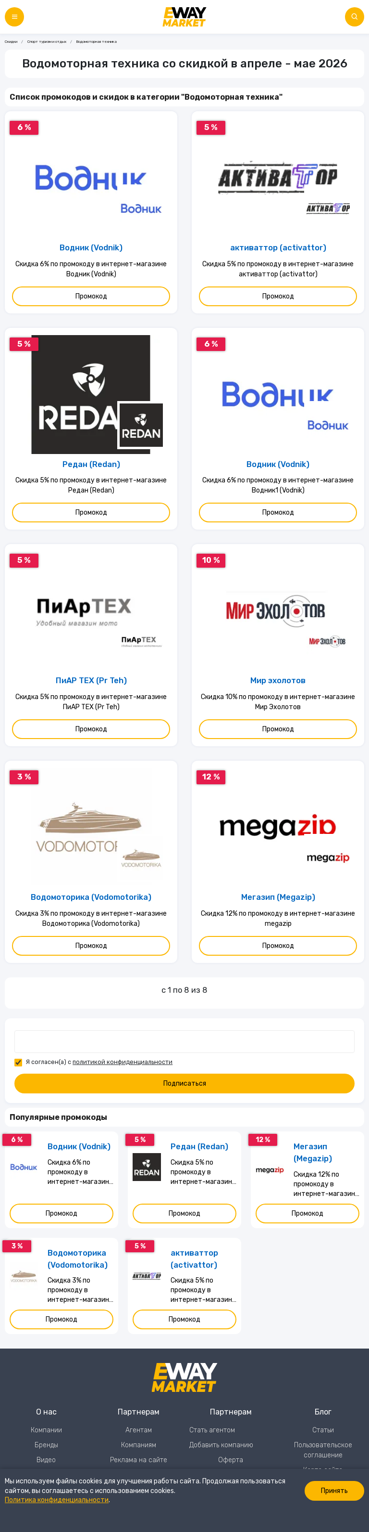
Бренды (46, 1445)
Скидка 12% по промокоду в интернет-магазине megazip (278, 918)
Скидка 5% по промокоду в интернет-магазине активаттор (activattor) (278, 269)
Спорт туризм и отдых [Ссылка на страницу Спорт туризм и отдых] (46, 41)
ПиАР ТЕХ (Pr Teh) (91, 680)
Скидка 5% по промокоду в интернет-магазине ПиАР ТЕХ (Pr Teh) (91, 702)
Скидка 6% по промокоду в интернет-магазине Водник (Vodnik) (91, 269)
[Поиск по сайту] (354, 16)
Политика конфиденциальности (57, 1500)
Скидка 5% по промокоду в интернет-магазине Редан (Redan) (91, 485)
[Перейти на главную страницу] (184, 16)
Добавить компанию (221, 1445)
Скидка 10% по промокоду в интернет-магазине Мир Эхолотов (278, 702)
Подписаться (184, 1083)
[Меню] (14, 16)
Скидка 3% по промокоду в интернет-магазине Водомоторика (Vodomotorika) (91, 918)
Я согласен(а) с (99, 1061)
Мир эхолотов (278, 680)
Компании (46, 1430)
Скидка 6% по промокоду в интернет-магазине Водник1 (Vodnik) (278, 485)
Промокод (91, 296)
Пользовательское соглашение (323, 1450)
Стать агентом (212, 1430)
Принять (334, 1491)
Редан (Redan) (91, 464)
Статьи (323, 1430)
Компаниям (138, 1445)
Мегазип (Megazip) (278, 897)
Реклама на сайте (138, 1460)
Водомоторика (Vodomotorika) (91, 897)
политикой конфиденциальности (122, 1061)
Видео (46, 1460)
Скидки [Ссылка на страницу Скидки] (11, 41)
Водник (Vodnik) (91, 247)
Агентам (138, 1430)
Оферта (230, 1460)
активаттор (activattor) (278, 247)
